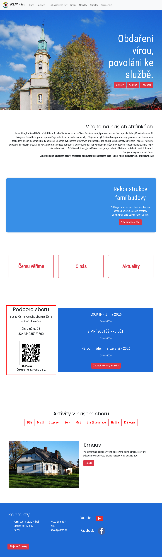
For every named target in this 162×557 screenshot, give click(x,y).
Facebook (146, 84)
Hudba (115, 422)
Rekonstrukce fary (59, 5)
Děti (29, 422)
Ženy (67, 422)
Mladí (40, 422)
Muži (79, 422)
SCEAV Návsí (13, 5)
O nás (81, 266)
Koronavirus (106, 5)
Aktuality (83, 5)
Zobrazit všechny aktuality (106, 365)
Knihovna (129, 422)
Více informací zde (130, 222)
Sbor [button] (31, 5)
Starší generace (96, 422)
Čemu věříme (31, 266)
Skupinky (54, 422)
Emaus (73, 5)
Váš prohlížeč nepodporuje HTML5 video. (56, 204)
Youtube (133, 84)
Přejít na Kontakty (18, 546)
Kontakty (94, 5)
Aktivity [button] (41, 5)
